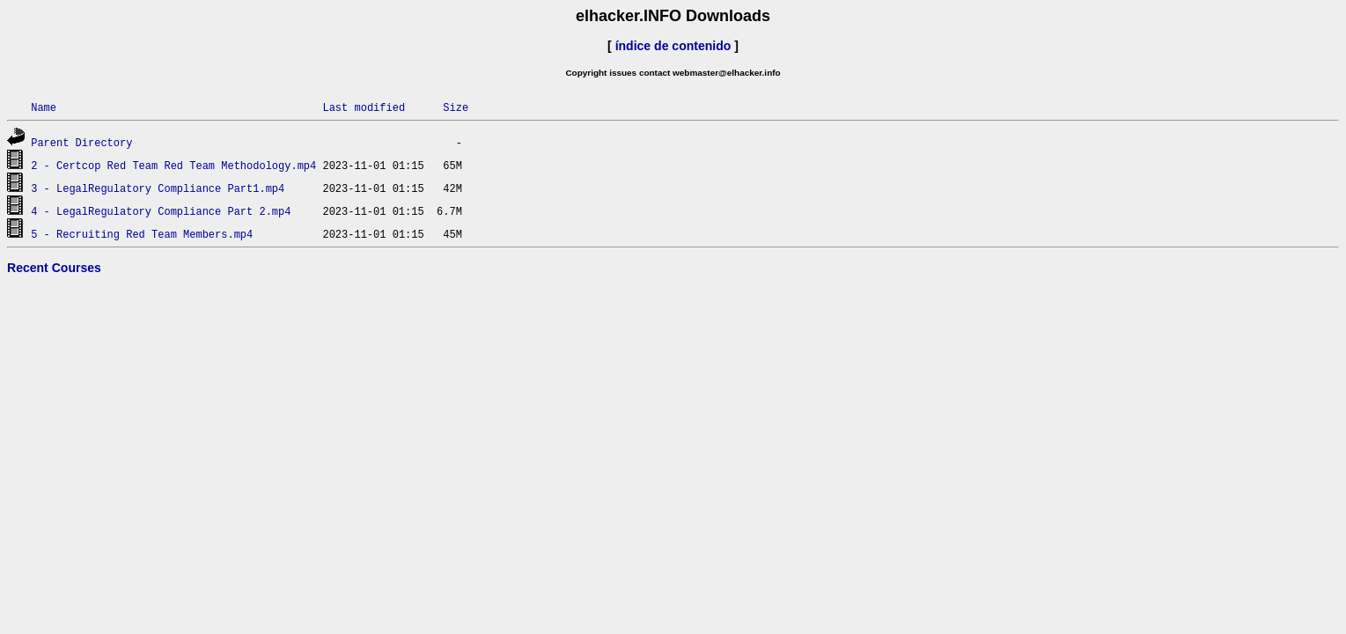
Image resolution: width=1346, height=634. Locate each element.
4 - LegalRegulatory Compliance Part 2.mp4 (161, 210)
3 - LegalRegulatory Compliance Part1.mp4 (157, 188)
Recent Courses (54, 268)
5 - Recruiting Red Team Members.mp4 (142, 233)
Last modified (363, 107)
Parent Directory (81, 142)
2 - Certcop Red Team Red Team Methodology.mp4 (173, 165)
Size (455, 107)
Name (43, 107)
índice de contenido (673, 46)
